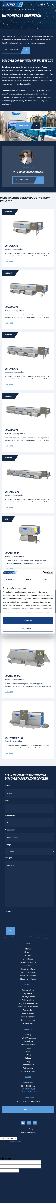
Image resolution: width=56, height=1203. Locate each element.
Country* (8, 845)
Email (7, 800)
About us (28, 952)
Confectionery (28, 1064)
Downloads (28, 959)
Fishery (28, 1054)
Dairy (28, 1061)
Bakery (28, 1058)
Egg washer (28, 1010)
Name (7, 786)
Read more (9, 384)
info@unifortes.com (28, 1091)
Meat (28, 1051)
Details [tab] (28, 579)
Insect (28, 1048)
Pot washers (28, 1023)
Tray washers (28, 993)
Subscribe (28, 1109)
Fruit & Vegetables (28, 1038)
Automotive (28, 1068)
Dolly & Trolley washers (28, 1003)
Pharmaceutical (28, 1071)
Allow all (28, 620)
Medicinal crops (28, 1044)
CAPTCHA (8, 911)
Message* (8, 858)
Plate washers (28, 1013)
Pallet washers (28, 1000)
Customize (28, 628)
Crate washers (28, 990)
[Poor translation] (8, 1158)
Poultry (28, 1034)
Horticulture (28, 1041)
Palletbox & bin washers (28, 1007)
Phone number (10, 830)
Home (28, 949)
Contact (28, 965)
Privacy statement (28, 1132)
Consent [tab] (10, 579)
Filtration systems (28, 975)
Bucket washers (28, 1020)
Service (28, 955)
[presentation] (23, 919)
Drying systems (28, 972)
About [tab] (46, 579)
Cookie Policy (28, 1129)
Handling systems (28, 979)
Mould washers (28, 1017)
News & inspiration (28, 962)
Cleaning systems (28, 969)
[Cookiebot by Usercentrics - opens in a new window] (42, 572)
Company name (10, 815)
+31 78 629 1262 (28, 1089)
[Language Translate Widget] (8, 1138)
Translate (15, 1142)
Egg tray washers (28, 996)
